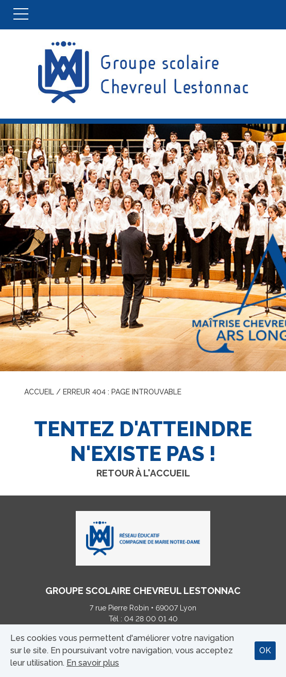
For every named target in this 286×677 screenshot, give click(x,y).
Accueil (39, 392)
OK (265, 650)
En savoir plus (92, 663)
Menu (21, 14)
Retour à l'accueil (143, 473)
